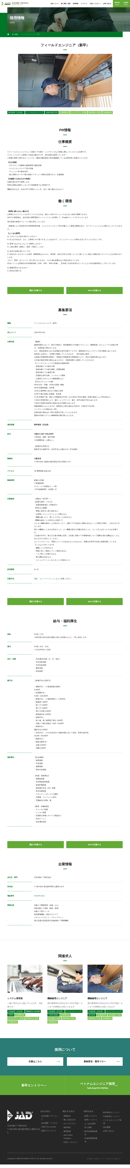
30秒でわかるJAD (48, 1130)
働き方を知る (68, 1114)
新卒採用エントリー (111, 1115)
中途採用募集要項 (91, 1143)
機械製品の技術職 (33, 1012)
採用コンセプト (91, 1119)
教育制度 (67, 1135)
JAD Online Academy (68, 1140)
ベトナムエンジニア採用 (112, 1125)
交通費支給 (64, 112)
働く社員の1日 (69, 1123)
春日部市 (91, 1015)
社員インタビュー (95, 3)
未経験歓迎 (107, 112)
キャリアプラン (69, 1127)
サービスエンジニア (74, 1012)
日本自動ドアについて (49, 1120)
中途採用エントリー (111, 1119)
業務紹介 (67, 1119)
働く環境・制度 (65, 3)
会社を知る (45, 1114)
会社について (55, 3)
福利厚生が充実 (95, 112)
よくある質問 (90, 1127)
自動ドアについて (48, 1134)
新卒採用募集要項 (91, 1136)
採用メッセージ (91, 1123)
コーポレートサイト (93, 1162)
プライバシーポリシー (113, 1162)
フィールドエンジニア (34, 112)
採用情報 (75, 3)
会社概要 (107, 1130)
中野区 (10, 1015)
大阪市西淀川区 (52, 112)
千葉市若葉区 (53, 1015)
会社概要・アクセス (49, 1126)
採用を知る (89, 1114)
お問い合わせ (107, 3)
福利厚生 (67, 1131)
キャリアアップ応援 (78, 112)
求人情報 (15, 34)
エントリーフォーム (47, 579)
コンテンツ (84, 3)
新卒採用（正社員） (16, 112)
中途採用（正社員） (16, 1012)
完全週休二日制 (54, 1019)
